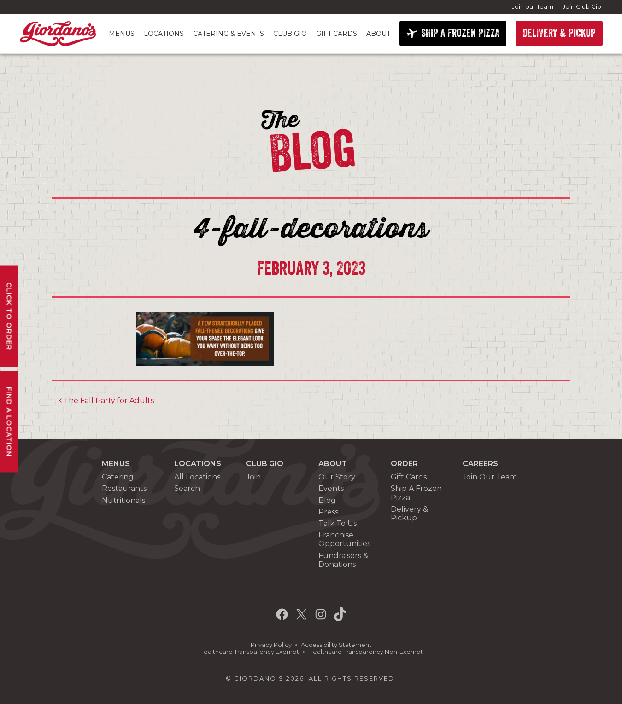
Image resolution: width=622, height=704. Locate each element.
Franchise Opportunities (344, 539)
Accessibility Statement (336, 644)
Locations (164, 33)
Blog (327, 500)
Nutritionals (123, 500)
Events (331, 488)
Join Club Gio (582, 6)
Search (187, 488)
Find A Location (9, 422)
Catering (118, 477)
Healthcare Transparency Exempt (249, 651)
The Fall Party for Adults (106, 400)
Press (328, 512)
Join (253, 477)
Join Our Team (490, 477)
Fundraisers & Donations (343, 560)
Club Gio (290, 33)
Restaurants (124, 488)
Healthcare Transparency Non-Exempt (365, 651)
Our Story (336, 477)
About (378, 33)
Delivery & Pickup (409, 513)
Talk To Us (337, 523)
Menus (122, 33)
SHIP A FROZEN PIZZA (460, 33)
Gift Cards (336, 33)
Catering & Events (228, 33)
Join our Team (532, 6)
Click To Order (9, 317)
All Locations (197, 477)
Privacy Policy (271, 644)
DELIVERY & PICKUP (559, 33)
